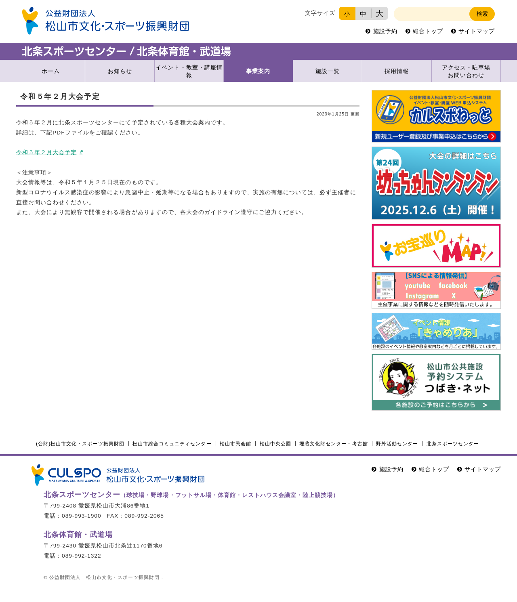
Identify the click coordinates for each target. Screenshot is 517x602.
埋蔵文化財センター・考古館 (333, 444)
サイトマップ (476, 31)
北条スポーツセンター (453, 444)
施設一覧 (327, 71)
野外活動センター (397, 444)
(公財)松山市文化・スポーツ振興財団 (80, 444)
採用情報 (397, 71)
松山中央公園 (275, 444)
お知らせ (120, 71)
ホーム (51, 71)
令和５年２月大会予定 (46, 152)
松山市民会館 (235, 444)
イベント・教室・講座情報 (189, 71)
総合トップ (428, 31)
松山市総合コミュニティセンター (171, 444)
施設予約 (385, 31)
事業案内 (258, 71)
